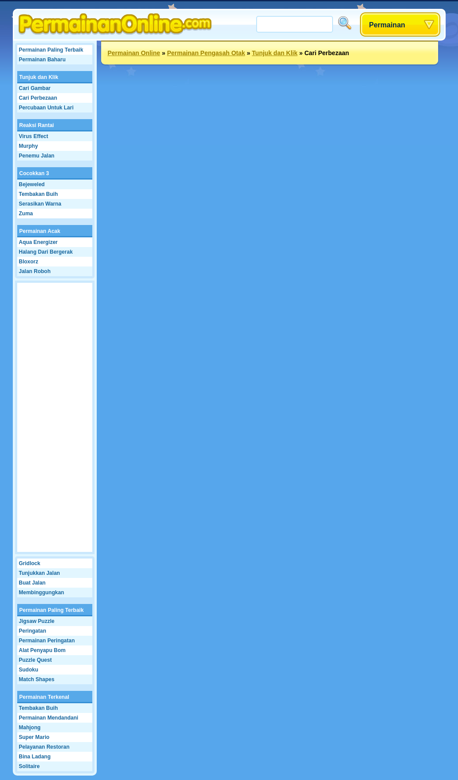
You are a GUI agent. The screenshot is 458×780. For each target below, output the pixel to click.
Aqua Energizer (38, 242)
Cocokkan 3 (34, 173)
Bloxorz (28, 262)
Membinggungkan (41, 592)
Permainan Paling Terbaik (51, 50)
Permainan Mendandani (49, 718)
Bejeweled (32, 184)
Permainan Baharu (42, 59)
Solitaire (29, 766)
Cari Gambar (35, 88)
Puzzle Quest (35, 660)
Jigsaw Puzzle (37, 621)
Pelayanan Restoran (44, 747)
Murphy (28, 146)
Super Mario (34, 737)
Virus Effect (33, 136)
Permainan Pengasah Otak (206, 52)
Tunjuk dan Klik (38, 77)
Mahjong (30, 727)
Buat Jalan (32, 583)
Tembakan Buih (38, 194)
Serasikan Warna (40, 204)
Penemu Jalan (37, 156)
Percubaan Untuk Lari (46, 108)
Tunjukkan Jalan (39, 573)
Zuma (26, 213)
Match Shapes (37, 679)
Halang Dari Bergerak (46, 252)
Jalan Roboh (35, 271)
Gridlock (30, 563)
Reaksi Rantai (36, 125)
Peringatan (32, 631)
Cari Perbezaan (38, 98)
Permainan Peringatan (47, 641)
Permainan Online (134, 52)
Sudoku (28, 670)
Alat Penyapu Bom (42, 650)
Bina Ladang (35, 757)
